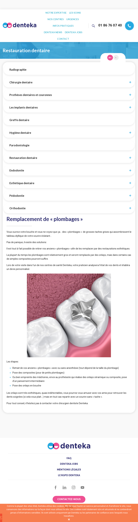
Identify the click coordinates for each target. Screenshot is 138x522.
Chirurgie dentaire (20, 68)
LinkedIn (64, 474)
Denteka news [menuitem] (74, 21)
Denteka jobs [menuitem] (56, 26)
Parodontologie (19, 131)
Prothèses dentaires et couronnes (30, 81)
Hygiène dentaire (20, 119)
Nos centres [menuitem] (56, 17)
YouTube (82, 474)
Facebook (55, 474)
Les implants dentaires (23, 94)
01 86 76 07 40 (110, 18)
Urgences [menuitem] (72, 17)
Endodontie (16, 157)
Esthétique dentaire (21, 169)
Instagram (73, 474)
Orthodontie (17, 194)
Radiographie (17, 56)
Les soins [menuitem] (74, 12)
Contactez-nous (69, 485)
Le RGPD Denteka (69, 462)
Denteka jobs (69, 450)
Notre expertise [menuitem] (56, 12)
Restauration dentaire (23, 144)
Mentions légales (69, 456)
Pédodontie (16, 182)
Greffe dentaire (19, 106)
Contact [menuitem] (72, 26)
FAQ (69, 444)
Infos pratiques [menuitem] (53, 21)
